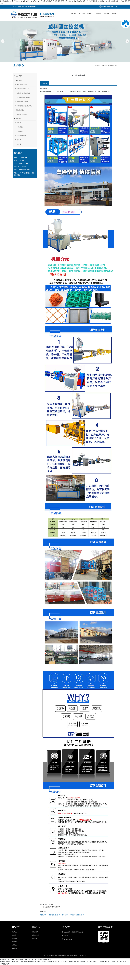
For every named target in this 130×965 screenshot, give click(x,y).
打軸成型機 (19, 131)
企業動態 (98, 13)
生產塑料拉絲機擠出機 (54, 915)
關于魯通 (82, 13)
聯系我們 (115, 13)
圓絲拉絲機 (49, 904)
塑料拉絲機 (18, 80)
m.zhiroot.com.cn (24, 170)
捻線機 (18, 122)
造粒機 (18, 144)
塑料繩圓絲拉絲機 (21, 84)
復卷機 (18, 140)
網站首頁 (73, 13)
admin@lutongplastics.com (109, 6)
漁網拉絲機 (43, 915)
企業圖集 (107, 13)
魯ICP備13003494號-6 (78, 955)
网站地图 (6, 964)
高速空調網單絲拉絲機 (52, 907)
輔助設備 (17, 118)
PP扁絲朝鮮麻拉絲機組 (22, 97)
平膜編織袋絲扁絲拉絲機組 (23, 106)
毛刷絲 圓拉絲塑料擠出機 (77, 915)
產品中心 (90, 13)
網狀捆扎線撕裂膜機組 (22, 93)
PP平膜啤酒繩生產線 (22, 89)
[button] (67, 59)
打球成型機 (19, 127)
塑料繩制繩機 (19, 110)
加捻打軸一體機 (20, 135)
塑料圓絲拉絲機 (112, 65)
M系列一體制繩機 (21, 114)
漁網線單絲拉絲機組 (21, 101)
